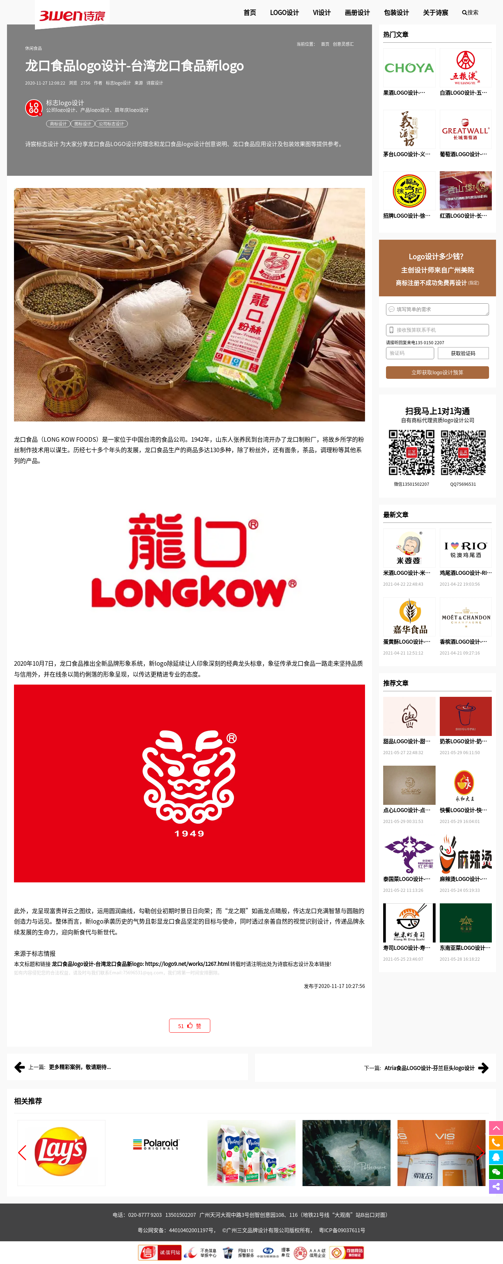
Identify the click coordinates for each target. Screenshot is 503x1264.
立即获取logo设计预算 (437, 372)
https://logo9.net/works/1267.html (187, 963)
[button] (22, 1153)
